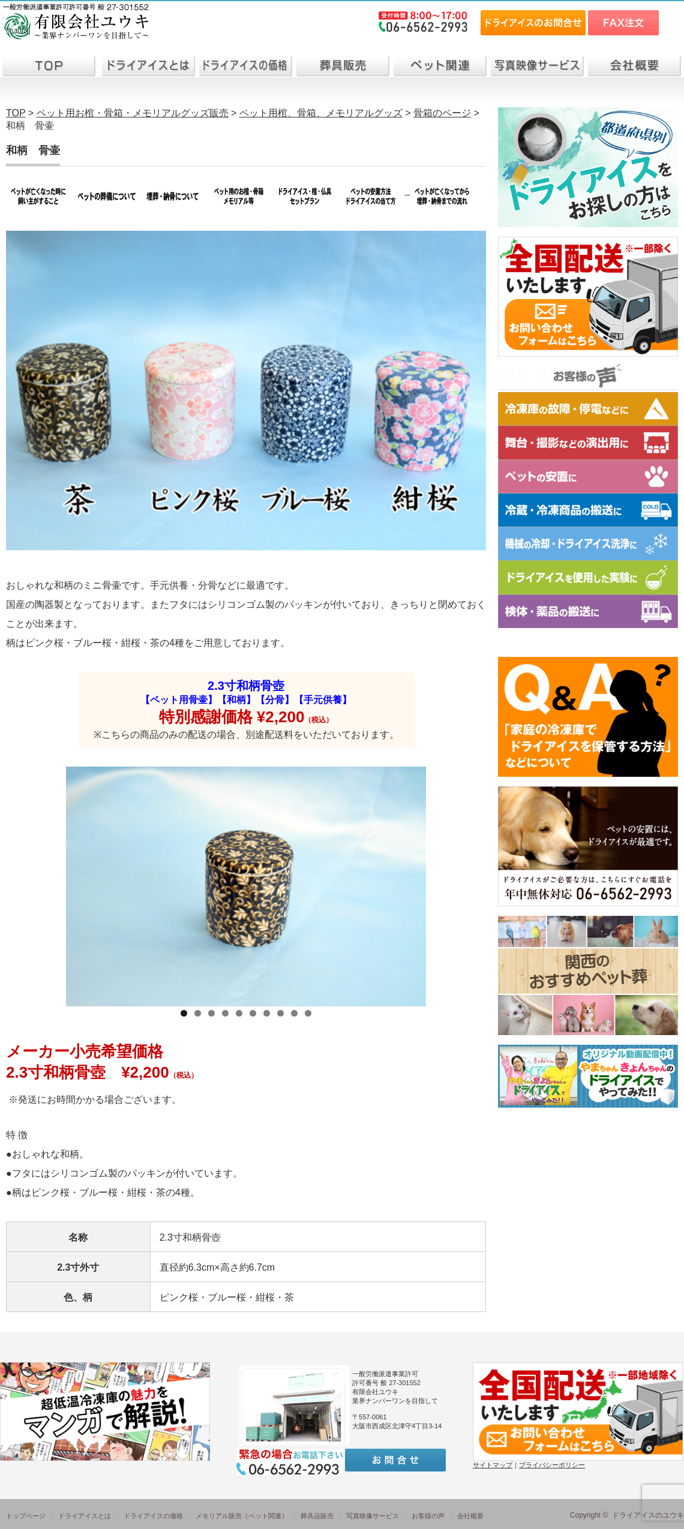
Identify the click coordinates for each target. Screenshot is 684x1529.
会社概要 (470, 1515)
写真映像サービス (372, 1515)
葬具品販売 (317, 1515)
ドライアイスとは (84, 1515)
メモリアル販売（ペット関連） (242, 1515)
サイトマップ (492, 1464)
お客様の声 (428, 1515)
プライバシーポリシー (552, 1464)
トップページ (26, 1515)
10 (308, 1013)
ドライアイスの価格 (153, 1515)
